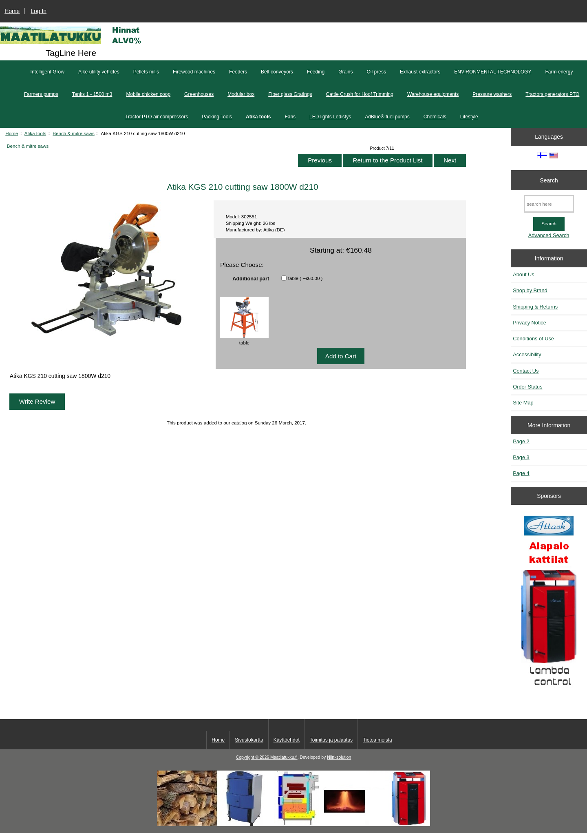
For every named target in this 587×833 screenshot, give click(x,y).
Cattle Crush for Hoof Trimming (359, 94)
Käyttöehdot (287, 740)
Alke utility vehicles (98, 72)
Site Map (523, 403)
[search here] (549, 204)
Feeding (315, 72)
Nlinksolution (339, 757)
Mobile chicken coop (148, 94)
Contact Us (525, 371)
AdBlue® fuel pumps (387, 117)
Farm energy (559, 72)
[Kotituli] (293, 824)
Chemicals (435, 117)
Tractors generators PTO (552, 94)
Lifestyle (469, 117)
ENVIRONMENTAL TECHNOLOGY (492, 72)
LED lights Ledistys (330, 117)
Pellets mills (146, 72)
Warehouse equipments (433, 94)
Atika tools (35, 133)
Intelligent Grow (47, 72)
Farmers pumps (41, 94)
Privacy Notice (529, 323)
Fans (290, 117)
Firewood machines (194, 72)
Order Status (527, 387)
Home (12, 11)
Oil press (376, 72)
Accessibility (527, 354)
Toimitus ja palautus (331, 740)
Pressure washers (492, 94)
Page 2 (521, 441)
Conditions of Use (533, 338)
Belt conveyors (277, 72)
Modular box (240, 94)
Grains (345, 72)
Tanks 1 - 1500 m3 (92, 94)
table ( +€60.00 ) (305, 278)
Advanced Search (548, 235)
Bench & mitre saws (73, 133)
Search (549, 180)
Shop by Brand (530, 290)
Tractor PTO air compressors (156, 117)
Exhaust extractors (420, 72)
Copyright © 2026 (253, 757)
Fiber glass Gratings (290, 94)
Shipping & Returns (535, 307)
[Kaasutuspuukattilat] (548, 604)
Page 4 (521, 473)
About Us (523, 274)
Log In (38, 11)
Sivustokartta (249, 740)
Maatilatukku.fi (284, 757)
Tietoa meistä (377, 740)
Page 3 (521, 457)
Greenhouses (199, 94)
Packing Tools (217, 117)
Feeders (238, 72)
